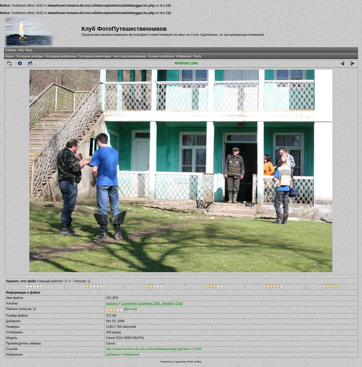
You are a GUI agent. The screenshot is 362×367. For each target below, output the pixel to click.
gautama (112, 303)
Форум (9, 56)
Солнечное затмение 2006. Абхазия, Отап (152, 303)
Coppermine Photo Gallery (187, 361)
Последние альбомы (29, 56)
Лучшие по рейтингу (161, 56)
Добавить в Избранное (122, 354)
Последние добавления (60, 56)
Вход (28, 50)
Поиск (197, 56)
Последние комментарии (94, 56)
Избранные (184, 56)
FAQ (21, 50)
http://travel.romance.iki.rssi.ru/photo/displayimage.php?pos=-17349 (153, 349)
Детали (130, 309)
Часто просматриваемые (129, 56)
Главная (10, 50)
